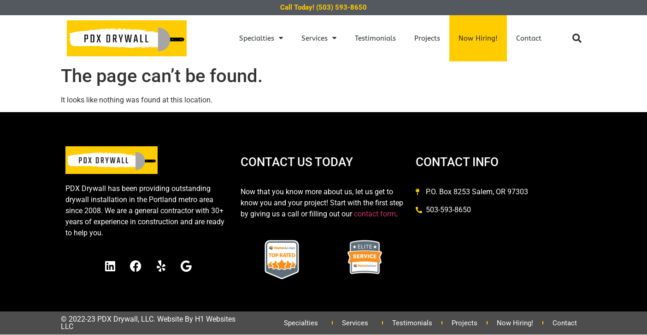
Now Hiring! (478, 38)
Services (318, 38)
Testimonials (375, 38)
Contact (528, 38)
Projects (427, 38)
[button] (577, 38)
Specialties (261, 38)
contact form (375, 213)
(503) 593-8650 (341, 7)
